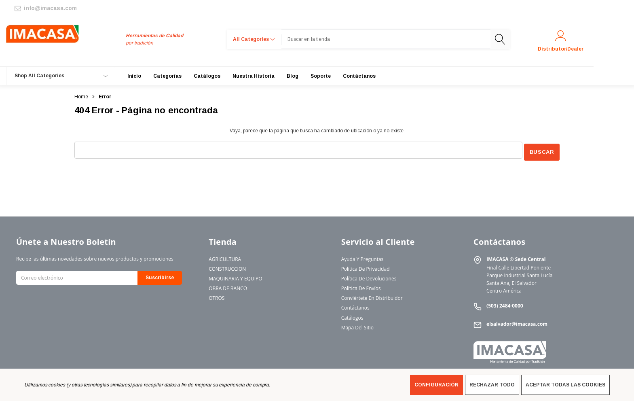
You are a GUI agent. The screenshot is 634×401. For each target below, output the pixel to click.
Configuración (436, 385)
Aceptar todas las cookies (565, 385)
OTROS (216, 296)
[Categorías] (167, 76)
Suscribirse (160, 276)
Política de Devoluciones (369, 276)
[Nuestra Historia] (253, 76)
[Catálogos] (207, 76)
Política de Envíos (361, 286)
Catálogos (352, 315)
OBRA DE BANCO (228, 286)
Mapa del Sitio (357, 325)
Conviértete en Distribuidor (372, 296)
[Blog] (292, 76)
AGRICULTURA (225, 257)
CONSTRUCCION (227, 266)
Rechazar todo (492, 385)
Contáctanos (355, 306)
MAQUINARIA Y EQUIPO (235, 276)
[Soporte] (320, 76)
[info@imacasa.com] (45, 8)
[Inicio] (134, 76)
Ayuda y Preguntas (362, 257)
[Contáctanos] (359, 76)
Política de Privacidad (365, 266)
